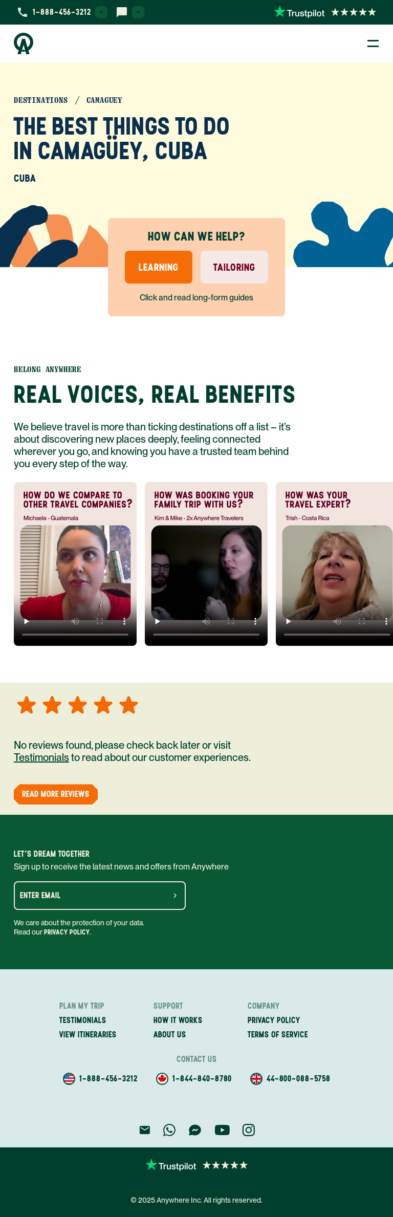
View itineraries (88, 1034)
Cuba (25, 178)
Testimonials (41, 757)
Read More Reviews (56, 794)
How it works (178, 1020)
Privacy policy (274, 1020)
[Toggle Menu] (373, 43)
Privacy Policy (67, 932)
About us (170, 1034)
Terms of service (278, 1034)
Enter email (40, 896)
